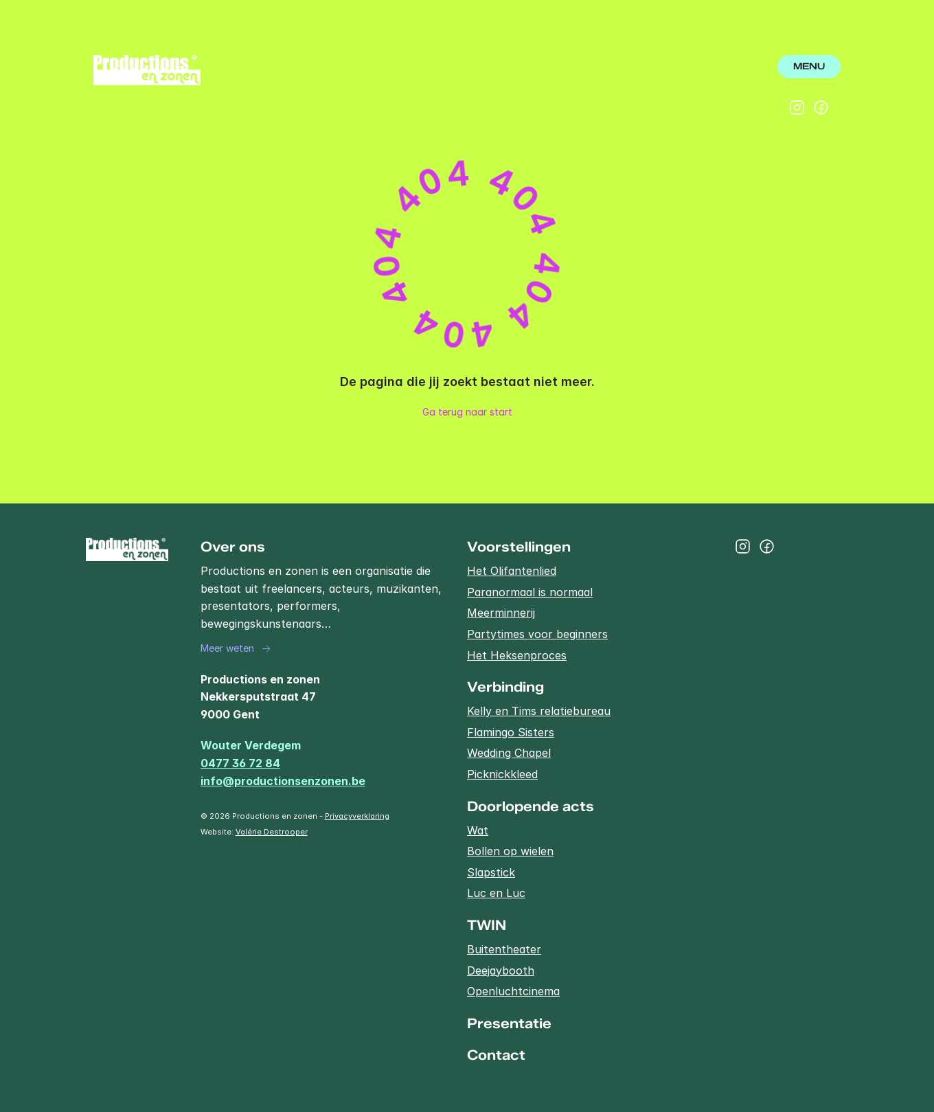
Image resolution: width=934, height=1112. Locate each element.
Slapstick (491, 872)
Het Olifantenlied (511, 571)
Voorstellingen (519, 546)
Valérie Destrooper (272, 832)
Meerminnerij (501, 613)
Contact (496, 1055)
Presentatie (509, 1023)
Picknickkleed (502, 774)
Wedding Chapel (509, 753)
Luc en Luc (496, 893)
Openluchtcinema (513, 991)
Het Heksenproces (517, 655)
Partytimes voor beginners (537, 634)
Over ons (233, 546)
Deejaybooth (500, 970)
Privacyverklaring (357, 816)
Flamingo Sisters (510, 732)
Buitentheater (504, 949)
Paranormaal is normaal (530, 592)
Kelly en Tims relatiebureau (539, 711)
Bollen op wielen (510, 851)
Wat (477, 830)
